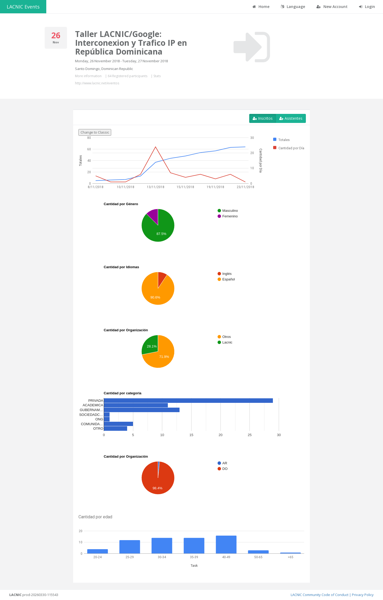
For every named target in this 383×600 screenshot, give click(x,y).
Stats (157, 76)
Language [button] (293, 6)
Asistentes (290, 118)
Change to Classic (95, 132)
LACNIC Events (23, 6)
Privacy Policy (363, 594)
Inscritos (263, 118)
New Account (332, 6)
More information (88, 76)
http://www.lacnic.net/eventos (97, 83)
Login (367, 6)
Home (260, 6)
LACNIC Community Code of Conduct (319, 594)
